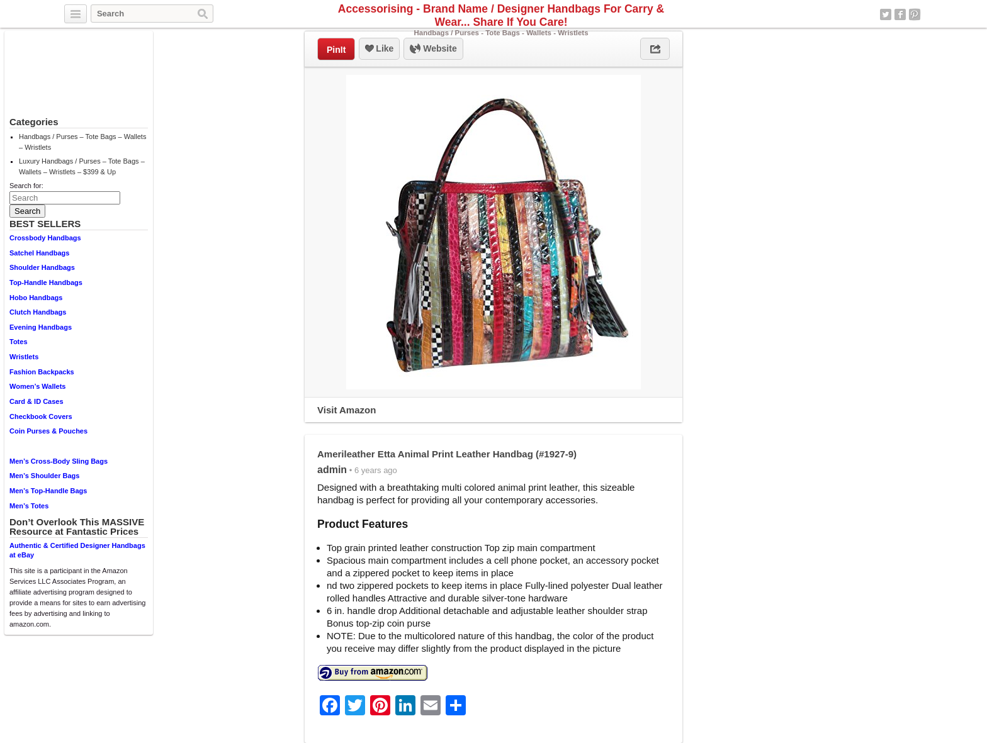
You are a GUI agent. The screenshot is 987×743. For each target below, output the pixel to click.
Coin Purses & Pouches (48, 431)
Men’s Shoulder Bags (44, 475)
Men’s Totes (28, 506)
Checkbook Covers (40, 416)
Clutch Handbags (37, 312)
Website (433, 49)
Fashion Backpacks (41, 372)
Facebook (900, 14)
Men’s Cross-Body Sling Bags (58, 461)
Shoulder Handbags (42, 267)
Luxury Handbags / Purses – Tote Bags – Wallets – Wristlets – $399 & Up (82, 166)
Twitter (885, 14)
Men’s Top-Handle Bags (48, 490)
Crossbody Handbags (45, 238)
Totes (18, 341)
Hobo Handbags (35, 297)
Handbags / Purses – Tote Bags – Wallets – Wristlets (82, 142)
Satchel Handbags (39, 253)
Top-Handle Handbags (45, 282)
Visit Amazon (346, 410)
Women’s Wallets (37, 386)
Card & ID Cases (36, 401)
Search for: (26, 185)
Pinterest (914, 14)
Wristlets (23, 356)
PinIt (336, 50)
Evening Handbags (40, 327)
